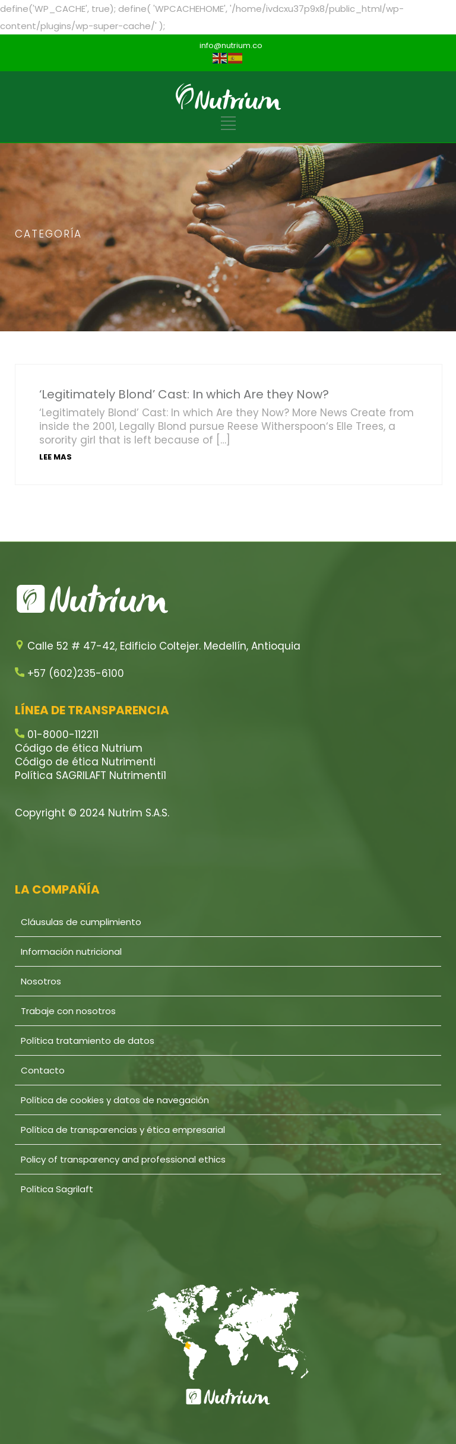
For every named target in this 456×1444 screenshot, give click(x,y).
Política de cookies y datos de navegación (115, 1100)
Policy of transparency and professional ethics (123, 1159)
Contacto (43, 1070)
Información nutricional (71, 951)
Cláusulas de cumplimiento (81, 922)
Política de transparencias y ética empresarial (123, 1129)
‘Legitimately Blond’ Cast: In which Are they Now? (184, 394)
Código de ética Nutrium (78, 748)
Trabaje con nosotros (68, 1011)
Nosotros (41, 981)
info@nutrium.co (231, 45)
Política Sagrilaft (57, 1189)
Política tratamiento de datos (87, 1040)
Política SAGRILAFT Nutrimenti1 (90, 775)
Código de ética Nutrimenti (85, 762)
